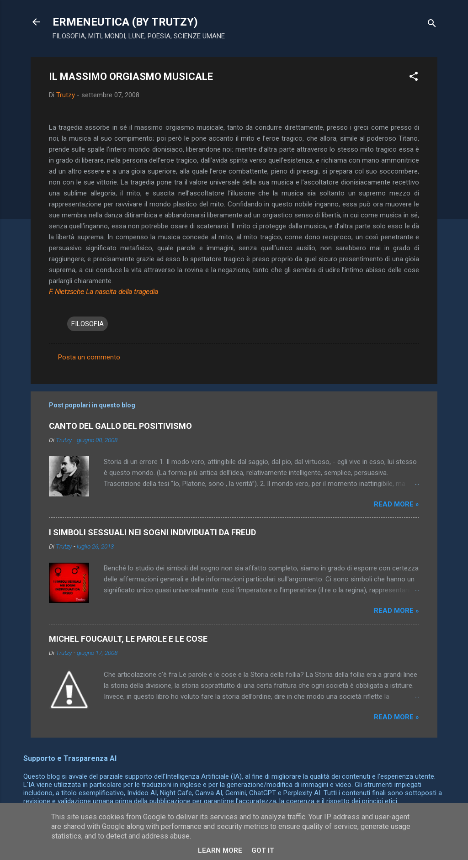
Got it (262, 850)
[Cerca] (431, 25)
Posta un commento (89, 357)
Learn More (220, 850)
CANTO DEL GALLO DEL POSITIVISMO (120, 426)
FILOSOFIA (87, 324)
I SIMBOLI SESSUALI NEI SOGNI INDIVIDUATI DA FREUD (152, 532)
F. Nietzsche (66, 292)
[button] (413, 78)
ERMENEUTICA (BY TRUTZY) (125, 22)
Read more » (396, 504)
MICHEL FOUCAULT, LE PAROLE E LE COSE (128, 639)
